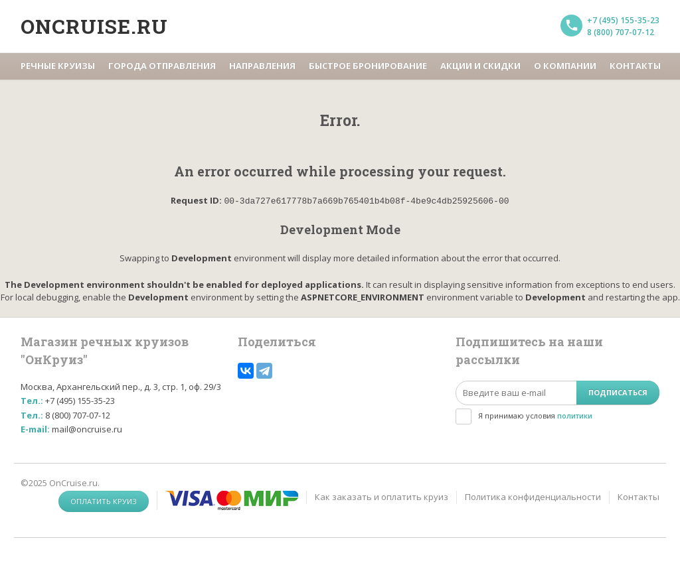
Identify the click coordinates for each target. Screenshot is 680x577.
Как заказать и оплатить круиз (381, 496)
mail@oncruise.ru (87, 428)
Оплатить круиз (103, 500)
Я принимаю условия (535, 415)
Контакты (638, 496)
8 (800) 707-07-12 (620, 32)
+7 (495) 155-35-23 (623, 20)
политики (574, 415)
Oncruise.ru (94, 26)
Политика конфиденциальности (533, 496)
